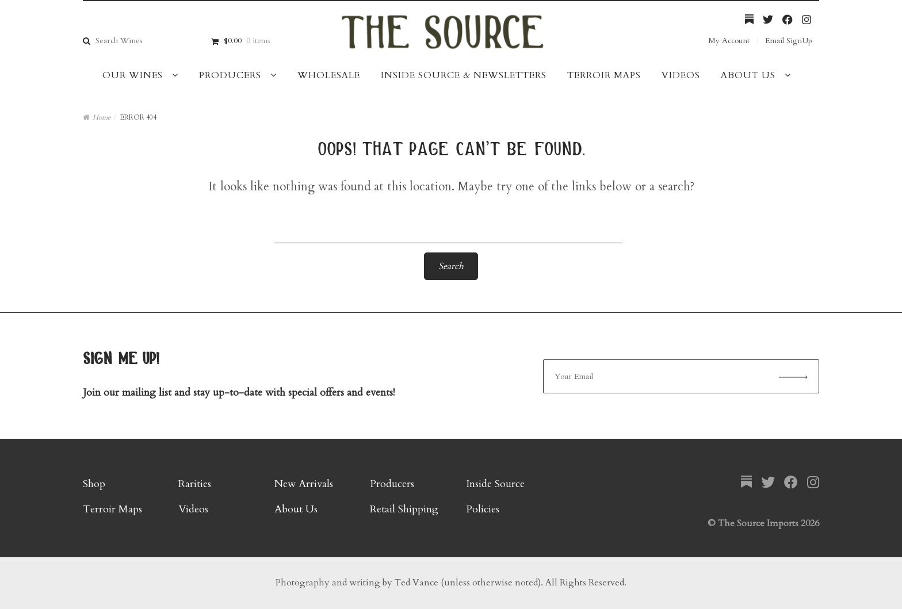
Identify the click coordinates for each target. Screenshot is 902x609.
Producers (230, 75)
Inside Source (495, 484)
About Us (748, 75)
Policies (482, 509)
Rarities (194, 484)
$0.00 (247, 40)
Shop (94, 484)
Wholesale (328, 75)
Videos (681, 75)
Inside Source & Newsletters (463, 75)
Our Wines (132, 75)
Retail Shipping (404, 509)
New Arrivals (303, 484)
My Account (729, 40)
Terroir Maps (604, 75)
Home (101, 117)
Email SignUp (788, 40)
